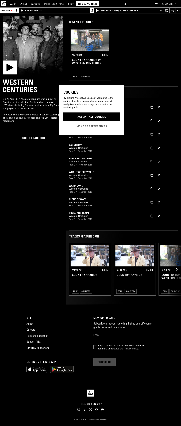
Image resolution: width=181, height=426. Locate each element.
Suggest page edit (33, 138)
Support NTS (33, 341)
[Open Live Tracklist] (172, 10)
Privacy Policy (131, 348)
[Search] (125, 4)
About (29, 323)
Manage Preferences (91, 126)
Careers (30, 329)
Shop (71, 3)
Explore (35, 3)
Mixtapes (54, 3)
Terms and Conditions (97, 419)
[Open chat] (156, 3)
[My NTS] (167, 3)
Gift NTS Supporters (37, 347)
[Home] (3, 3)
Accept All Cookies (92, 116)
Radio (12, 3)
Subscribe (104, 362)
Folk (75, 76)
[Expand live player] (161, 10)
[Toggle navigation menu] (177, 3)
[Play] (33, 46)
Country (85, 76)
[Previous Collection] (174, 269)
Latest (23, 3)
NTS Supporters (87, 3)
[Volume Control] (178, 10)
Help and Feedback (37, 335)
